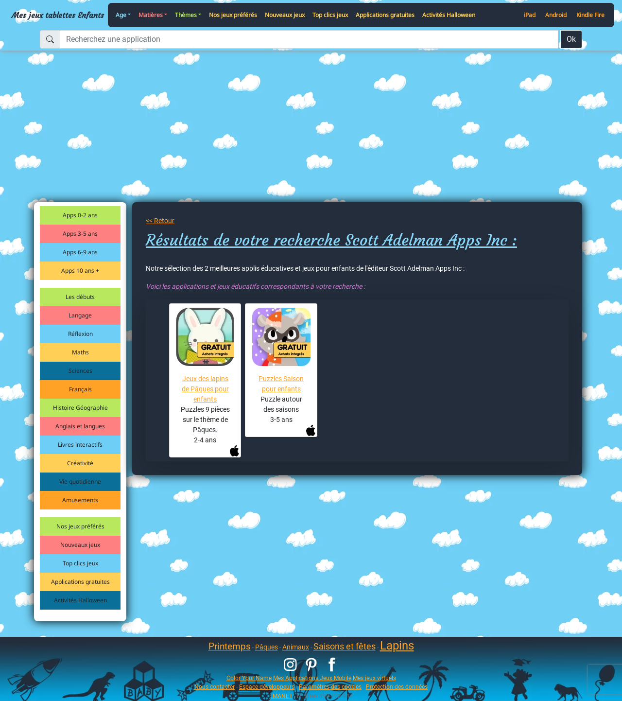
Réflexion (80, 334)
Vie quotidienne (80, 481)
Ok (571, 39)
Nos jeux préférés (233, 15)
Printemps (229, 646)
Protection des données (397, 686)
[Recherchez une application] (309, 39)
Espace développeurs (266, 686)
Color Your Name (249, 678)
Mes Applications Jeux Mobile (312, 678)
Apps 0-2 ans (80, 215)
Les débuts (80, 297)
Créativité (80, 463)
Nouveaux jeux (285, 15)
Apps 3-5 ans (80, 233)
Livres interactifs (80, 444)
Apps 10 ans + (80, 270)
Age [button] (121, 15)
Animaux (295, 647)
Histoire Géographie (80, 407)
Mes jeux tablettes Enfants (58, 15)
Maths (80, 352)
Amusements (80, 500)
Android (556, 15)
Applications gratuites (385, 15)
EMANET (281, 696)
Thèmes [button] (186, 15)
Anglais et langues (80, 426)
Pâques (266, 647)
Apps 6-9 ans (80, 252)
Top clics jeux (330, 15)
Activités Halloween (448, 15)
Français (80, 389)
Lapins (397, 645)
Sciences (80, 371)
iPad (530, 15)
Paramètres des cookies (330, 686)
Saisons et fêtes (344, 646)
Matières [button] (150, 15)
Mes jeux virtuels (374, 678)
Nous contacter (214, 686)
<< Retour (160, 221)
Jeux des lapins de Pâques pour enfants (205, 389)
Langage (80, 315)
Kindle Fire (590, 15)
